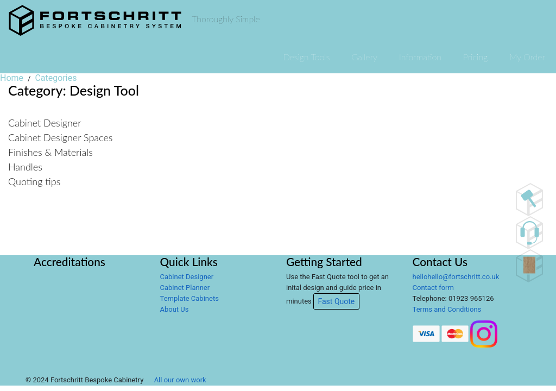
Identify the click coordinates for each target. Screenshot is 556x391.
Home (11, 78)
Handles (25, 167)
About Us (174, 309)
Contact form (433, 287)
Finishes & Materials (50, 152)
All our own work (180, 380)
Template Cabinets (189, 298)
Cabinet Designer (44, 123)
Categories (56, 78)
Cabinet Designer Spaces (60, 137)
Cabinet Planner (185, 287)
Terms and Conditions (447, 309)
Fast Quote (336, 301)
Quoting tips (34, 181)
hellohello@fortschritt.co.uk (456, 277)
